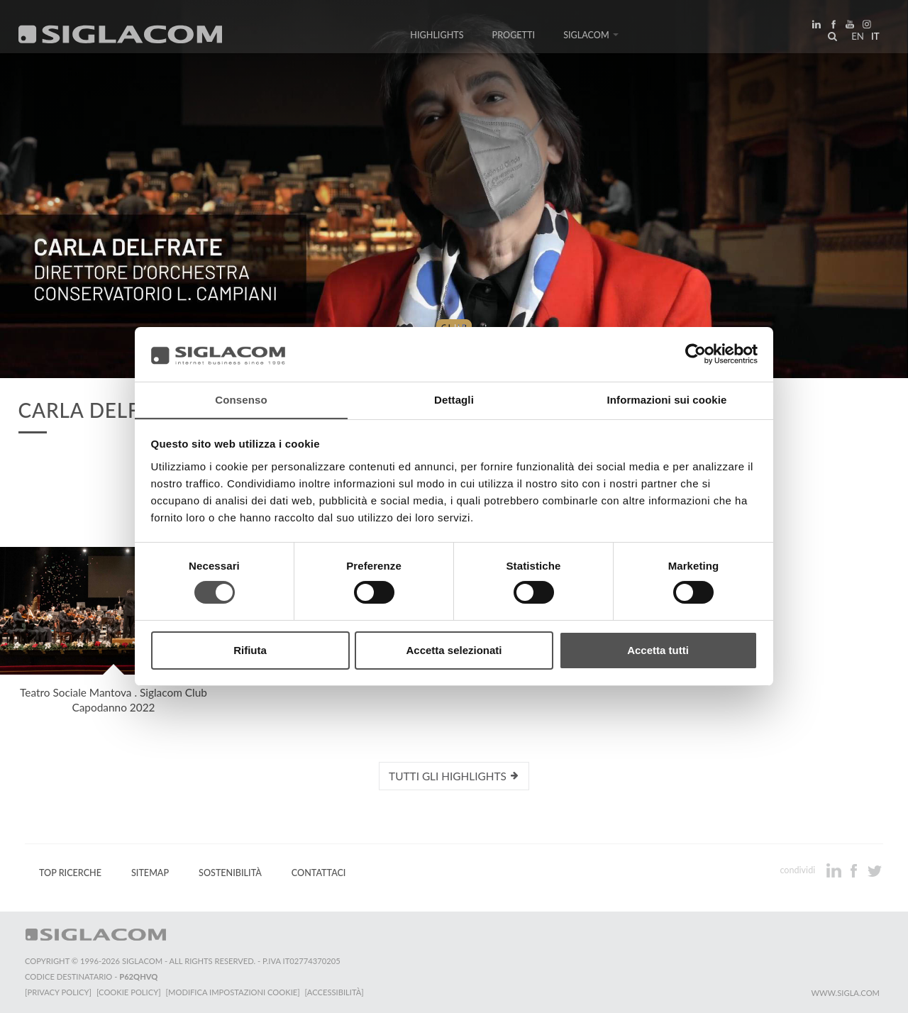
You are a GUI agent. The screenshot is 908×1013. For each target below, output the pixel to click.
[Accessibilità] (336, 992)
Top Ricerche (70, 873)
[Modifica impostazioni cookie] (234, 992)
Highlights (436, 37)
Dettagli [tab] (454, 399)
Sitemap (150, 873)
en (855, 38)
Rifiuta (250, 650)
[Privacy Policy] (58, 992)
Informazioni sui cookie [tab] (667, 399)
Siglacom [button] (591, 37)
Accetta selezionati (454, 650)
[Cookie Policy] (129, 992)
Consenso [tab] (241, 399)
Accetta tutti (658, 650)
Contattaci (319, 873)
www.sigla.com (845, 992)
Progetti (514, 37)
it (873, 38)
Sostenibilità (230, 873)
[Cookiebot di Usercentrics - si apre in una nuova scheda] (695, 354)
